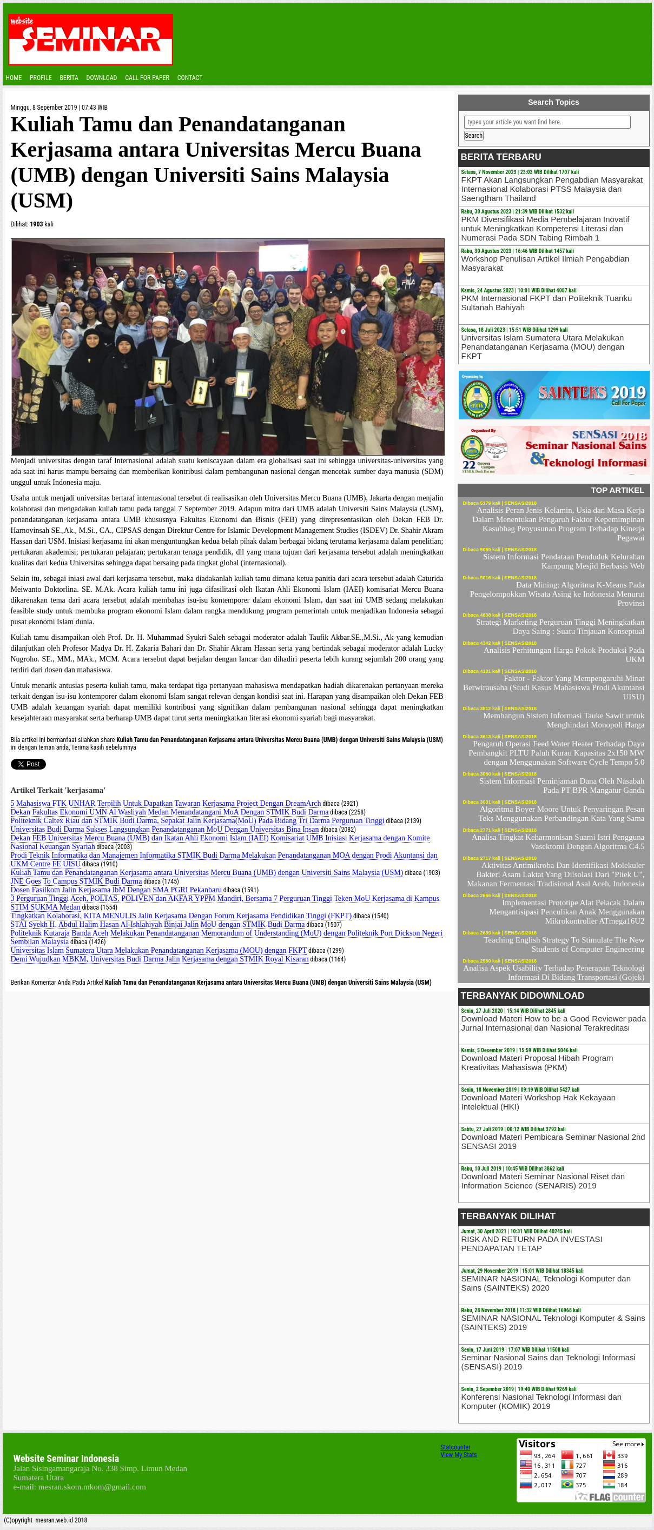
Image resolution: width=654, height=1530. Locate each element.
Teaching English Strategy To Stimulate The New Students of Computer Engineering (564, 944)
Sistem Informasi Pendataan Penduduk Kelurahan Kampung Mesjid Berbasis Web (563, 561)
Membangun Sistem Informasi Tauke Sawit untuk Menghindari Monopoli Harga (563, 720)
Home (14, 78)
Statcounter (456, 1447)
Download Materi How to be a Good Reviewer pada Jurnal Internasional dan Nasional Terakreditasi (553, 1023)
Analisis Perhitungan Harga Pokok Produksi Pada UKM (564, 655)
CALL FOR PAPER (147, 78)
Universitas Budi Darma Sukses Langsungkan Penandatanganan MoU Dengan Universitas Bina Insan (165, 829)
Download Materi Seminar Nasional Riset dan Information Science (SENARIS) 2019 (543, 1181)
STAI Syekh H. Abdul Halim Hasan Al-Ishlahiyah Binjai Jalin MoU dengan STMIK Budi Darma (158, 924)
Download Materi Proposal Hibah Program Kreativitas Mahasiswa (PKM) (537, 1062)
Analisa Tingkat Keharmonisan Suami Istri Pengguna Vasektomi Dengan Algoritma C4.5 (558, 842)
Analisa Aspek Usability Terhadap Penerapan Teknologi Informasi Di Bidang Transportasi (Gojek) (553, 972)
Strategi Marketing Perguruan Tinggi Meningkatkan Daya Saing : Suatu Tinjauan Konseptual (560, 627)
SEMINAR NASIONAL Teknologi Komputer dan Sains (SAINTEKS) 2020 (546, 1283)
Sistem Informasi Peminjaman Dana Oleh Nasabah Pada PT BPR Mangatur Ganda (561, 785)
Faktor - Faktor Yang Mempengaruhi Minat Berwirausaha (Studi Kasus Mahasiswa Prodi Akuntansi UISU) (553, 687)
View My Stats (459, 1455)
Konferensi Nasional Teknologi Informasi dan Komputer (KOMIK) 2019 (541, 1401)
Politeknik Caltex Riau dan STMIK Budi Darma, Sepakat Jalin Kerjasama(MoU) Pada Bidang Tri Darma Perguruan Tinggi (198, 821)
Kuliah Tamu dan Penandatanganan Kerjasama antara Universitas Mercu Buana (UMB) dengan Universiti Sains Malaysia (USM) (207, 872)
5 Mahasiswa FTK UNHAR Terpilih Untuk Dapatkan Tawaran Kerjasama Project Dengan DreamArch (166, 803)
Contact (190, 78)
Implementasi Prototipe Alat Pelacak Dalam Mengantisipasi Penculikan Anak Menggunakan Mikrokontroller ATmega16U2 (566, 911)
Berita (69, 78)
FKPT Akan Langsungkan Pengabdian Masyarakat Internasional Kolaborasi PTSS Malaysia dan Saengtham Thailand (552, 189)
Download (102, 78)
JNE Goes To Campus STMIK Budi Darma (76, 881)
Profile (41, 78)
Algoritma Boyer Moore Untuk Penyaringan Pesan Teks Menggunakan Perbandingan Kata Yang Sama (561, 814)
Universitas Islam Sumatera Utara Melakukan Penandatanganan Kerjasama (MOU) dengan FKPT (159, 950)
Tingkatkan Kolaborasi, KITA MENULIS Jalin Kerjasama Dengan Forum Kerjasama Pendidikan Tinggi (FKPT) (181, 916)
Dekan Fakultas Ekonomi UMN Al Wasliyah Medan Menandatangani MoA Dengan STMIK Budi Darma (170, 812)
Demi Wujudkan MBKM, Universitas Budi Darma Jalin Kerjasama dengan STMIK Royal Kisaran (160, 959)
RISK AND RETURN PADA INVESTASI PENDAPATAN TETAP (532, 1243)
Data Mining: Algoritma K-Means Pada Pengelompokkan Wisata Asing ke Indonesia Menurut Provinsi (557, 593)
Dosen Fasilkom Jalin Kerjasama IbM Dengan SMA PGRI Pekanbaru (116, 890)
